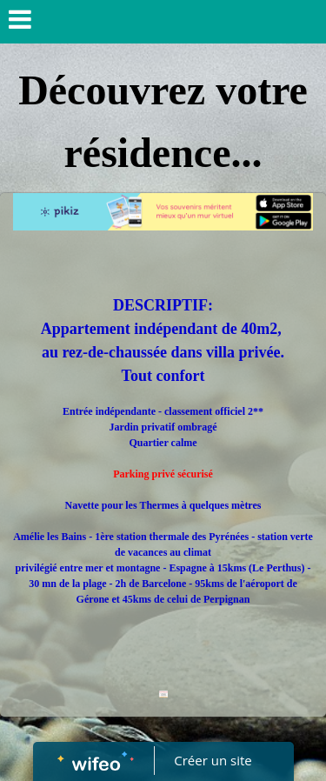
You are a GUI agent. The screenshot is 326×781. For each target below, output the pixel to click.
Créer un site (212, 760)
